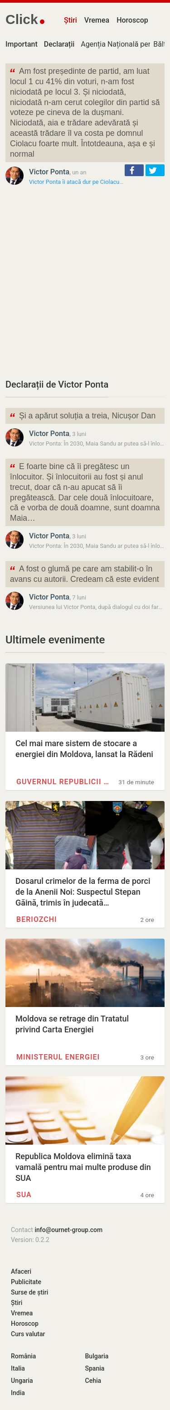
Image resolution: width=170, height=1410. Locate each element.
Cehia (93, 1380)
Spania (95, 1368)
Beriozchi (36, 919)
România (23, 1356)
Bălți (160, 44)
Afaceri (21, 1271)
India (18, 1392)
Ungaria (22, 1380)
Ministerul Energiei (58, 1057)
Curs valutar (28, 1334)
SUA (24, 1194)
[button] (134, 170)
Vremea (96, 20)
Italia (18, 1368)
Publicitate (26, 1281)
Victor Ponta (49, 172)
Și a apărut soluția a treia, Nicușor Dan (82, 417)
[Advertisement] (85, 282)
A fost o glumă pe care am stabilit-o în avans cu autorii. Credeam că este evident (84, 573)
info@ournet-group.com (68, 1229)
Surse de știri (29, 1292)
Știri (70, 20)
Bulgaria (97, 1356)
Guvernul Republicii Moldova (64, 781)
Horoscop (132, 20)
